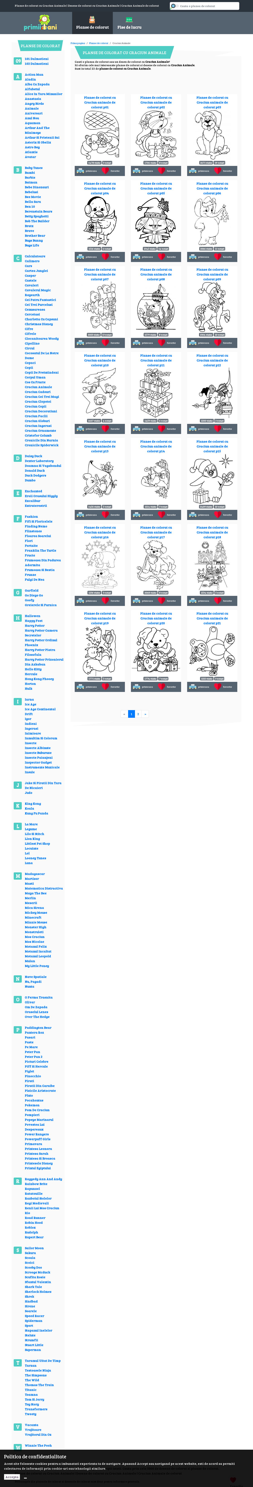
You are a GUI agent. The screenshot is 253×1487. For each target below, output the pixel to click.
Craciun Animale (38, 387)
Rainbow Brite (36, 1184)
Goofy (29, 600)
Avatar (30, 157)
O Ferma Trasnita (39, 997)
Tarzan (30, 1365)
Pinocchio (33, 1076)
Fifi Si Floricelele (38, 521)
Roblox (30, 1227)
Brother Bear (35, 235)
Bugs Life (32, 245)
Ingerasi (31, 728)
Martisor (32, 878)
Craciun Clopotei (38, 401)
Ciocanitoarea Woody (42, 338)
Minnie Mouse (36, 922)
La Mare (31, 824)
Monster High (35, 927)
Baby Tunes (34, 168)
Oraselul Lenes (36, 1012)
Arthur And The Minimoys (37, 130)
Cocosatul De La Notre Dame (42, 355)
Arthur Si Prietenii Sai (42, 137)
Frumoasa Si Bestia (40, 570)
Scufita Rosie (35, 1277)
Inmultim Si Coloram (41, 738)
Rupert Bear (34, 1237)
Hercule (31, 674)
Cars (28, 266)
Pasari (30, 1037)
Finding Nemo (36, 526)
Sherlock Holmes (38, 1291)
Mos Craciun (35, 937)
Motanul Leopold (38, 956)
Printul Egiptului (38, 1168)
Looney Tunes (35, 858)
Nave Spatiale (36, 977)
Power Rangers (37, 1134)
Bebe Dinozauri (37, 187)
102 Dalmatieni (37, 63)
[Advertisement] (144, 40)
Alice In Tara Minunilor (43, 94)
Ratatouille (34, 1193)
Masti (29, 883)
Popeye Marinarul (39, 1119)
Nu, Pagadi (33, 981)
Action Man (34, 74)
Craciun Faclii (36, 416)
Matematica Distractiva (44, 888)
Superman (33, 1350)
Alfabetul (32, 89)
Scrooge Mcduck (37, 1272)
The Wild (32, 1380)
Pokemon (32, 1105)
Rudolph (31, 1232)
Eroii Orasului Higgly (41, 496)
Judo (28, 792)
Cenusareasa (35, 309)
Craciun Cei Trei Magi (42, 396)
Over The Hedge (37, 1016)
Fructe (30, 555)
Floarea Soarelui (38, 536)
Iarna (29, 699)
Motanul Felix (36, 946)
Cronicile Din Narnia (41, 440)
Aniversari (34, 113)
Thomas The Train (39, 1385)
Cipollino (32, 343)
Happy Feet (34, 620)
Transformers (36, 1409)
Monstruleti (34, 932)
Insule (30, 772)
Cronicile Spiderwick (41, 445)
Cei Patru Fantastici (40, 300)
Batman (31, 182)
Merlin (30, 898)
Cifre (29, 329)
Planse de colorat (98, 43)
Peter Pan (32, 1052)
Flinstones (33, 531)
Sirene (30, 1306)
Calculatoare (35, 256)
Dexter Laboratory (39, 461)
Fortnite (31, 545)
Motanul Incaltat (38, 951)
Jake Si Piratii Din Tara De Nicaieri (43, 785)
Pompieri (32, 1115)
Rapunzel (32, 1188)
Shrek (29, 1296)
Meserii (31, 903)
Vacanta (31, 1425)
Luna (29, 863)
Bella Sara (33, 201)
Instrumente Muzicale (42, 767)
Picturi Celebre (36, 1061)
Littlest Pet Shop (37, 843)
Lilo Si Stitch (34, 834)
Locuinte (31, 848)
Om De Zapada (36, 1007)
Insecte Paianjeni (39, 757)
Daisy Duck (33, 456)
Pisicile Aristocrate (40, 1090)
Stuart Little (34, 1345)
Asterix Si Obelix (38, 142)
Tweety (30, 1414)
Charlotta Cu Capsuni (41, 319)
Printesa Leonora (38, 1148)
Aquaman (32, 123)
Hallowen (32, 616)
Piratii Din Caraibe (40, 1086)
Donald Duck (35, 470)
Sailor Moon (34, 1248)
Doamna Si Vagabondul (43, 465)
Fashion (31, 516)
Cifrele (30, 333)
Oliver (30, 1002)
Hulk (28, 688)
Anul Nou (32, 118)
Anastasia (33, 98)
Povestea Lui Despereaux (35, 1126)
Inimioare (33, 733)
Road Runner (35, 1218)
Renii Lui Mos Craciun (42, 1208)
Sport (29, 1325)
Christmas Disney (39, 324)
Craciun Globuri (37, 421)
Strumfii (31, 1340)
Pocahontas (34, 1100)
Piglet (29, 1071)
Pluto (29, 1095)
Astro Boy (32, 147)
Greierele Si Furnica (41, 605)
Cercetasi (32, 314)
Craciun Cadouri (38, 392)
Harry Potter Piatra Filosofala (40, 652)
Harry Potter (35, 625)
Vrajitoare (33, 1429)
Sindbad (31, 1301)
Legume (31, 829)
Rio (27, 1213)
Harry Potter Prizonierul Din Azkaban (44, 661)
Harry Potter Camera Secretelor (41, 632)
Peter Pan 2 (33, 1056)
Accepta (12, 1477)
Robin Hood (34, 1222)
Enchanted (33, 491)
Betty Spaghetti (37, 216)
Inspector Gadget (38, 762)
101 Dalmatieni (37, 59)
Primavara (33, 1144)
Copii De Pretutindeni (42, 372)
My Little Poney (37, 966)
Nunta (29, 986)
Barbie (30, 177)
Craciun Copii (35, 406)
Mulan (30, 961)
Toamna (31, 1394)
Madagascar (35, 874)
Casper (30, 275)
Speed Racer (34, 1316)
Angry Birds (34, 103)
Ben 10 (30, 206)
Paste (29, 1042)
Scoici (29, 1262)
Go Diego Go (34, 595)
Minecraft (33, 917)
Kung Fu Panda (36, 813)
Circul (29, 348)
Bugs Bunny (34, 240)
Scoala (30, 1257)
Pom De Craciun (37, 1110)
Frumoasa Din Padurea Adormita (43, 562)
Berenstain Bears (38, 211)
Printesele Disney (39, 1163)
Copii (29, 367)
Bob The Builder (37, 221)
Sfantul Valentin (38, 1282)
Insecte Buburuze (38, 752)
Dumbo (30, 480)
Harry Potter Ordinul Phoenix (41, 642)
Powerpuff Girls (37, 1139)
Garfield (31, 590)
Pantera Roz (34, 1032)
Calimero (32, 261)
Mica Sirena (34, 907)
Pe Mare (31, 1047)
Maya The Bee (36, 893)
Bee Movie (33, 197)
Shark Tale (33, 1287)
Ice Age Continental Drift (40, 711)
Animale (32, 108)
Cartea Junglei (36, 270)
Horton (30, 683)
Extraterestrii (36, 505)
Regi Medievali (37, 1203)
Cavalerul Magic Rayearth (38, 292)
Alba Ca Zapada (37, 84)
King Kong (33, 803)
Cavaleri (31, 285)
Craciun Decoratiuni (41, 411)
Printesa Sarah (36, 1153)
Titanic (30, 1389)
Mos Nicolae (34, 941)
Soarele (31, 1311)
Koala (29, 808)
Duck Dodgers (35, 475)
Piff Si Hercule (36, 1066)
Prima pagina (78, 43)
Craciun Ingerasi (38, 425)
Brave (29, 230)
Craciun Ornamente (40, 430)
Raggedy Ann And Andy (43, 1179)
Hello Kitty (33, 669)
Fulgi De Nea (34, 579)
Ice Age (30, 704)
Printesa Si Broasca (40, 1158)
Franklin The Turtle (40, 550)
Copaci (30, 362)
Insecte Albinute (38, 748)
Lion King (32, 838)
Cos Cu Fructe (35, 382)
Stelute (30, 1335)
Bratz (29, 226)
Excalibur (32, 501)
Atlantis (31, 152)
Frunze (30, 574)
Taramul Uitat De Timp (43, 1360)
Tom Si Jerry (34, 1399)
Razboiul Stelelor (38, 1198)
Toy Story (32, 1404)
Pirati (29, 1081)
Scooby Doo (33, 1267)
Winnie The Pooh (38, 1445)
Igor (28, 719)
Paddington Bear (38, 1027)
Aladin (30, 79)
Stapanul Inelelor (38, 1330)
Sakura (30, 1253)
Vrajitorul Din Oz (38, 1434)
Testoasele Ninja (38, 1370)
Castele (30, 280)
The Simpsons (36, 1375)
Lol (27, 853)
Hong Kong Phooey (39, 679)
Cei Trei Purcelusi (39, 304)
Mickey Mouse (36, 912)
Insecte (30, 743)
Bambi (30, 172)
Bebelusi (31, 192)
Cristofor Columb (38, 435)
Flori (29, 541)
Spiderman (33, 1320)
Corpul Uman (35, 377)
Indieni (31, 723)
